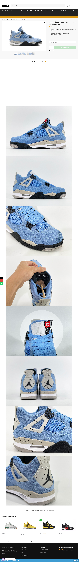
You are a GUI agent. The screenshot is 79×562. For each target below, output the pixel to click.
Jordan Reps (7, 19)
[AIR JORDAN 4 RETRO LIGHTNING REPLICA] (29, 525)
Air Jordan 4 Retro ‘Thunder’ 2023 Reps (47, 531)
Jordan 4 (11, 19)
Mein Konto (69, 5)
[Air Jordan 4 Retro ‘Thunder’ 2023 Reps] (48, 525)
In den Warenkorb (65, 47)
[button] (45, 23)
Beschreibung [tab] (35, 61)
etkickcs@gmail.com (9, 548)
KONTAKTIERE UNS (44, 552)
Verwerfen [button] (76, 560)
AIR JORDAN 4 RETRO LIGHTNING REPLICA (28, 532)
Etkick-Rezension (24, 555)
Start (3, 19)
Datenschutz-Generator (44, 550)
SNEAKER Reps (51, 510)
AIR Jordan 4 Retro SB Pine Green (8, 531)
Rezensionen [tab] (42, 61)
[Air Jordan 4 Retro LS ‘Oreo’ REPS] (67, 525)
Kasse (75, 5)
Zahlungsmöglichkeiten (44, 553)
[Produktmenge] (50, 47)
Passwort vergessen (25, 550)
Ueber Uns (23, 553)
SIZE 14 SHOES (46, 510)
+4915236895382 (11, 547)
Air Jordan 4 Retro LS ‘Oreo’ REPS (65, 531)
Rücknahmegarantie (44, 549)
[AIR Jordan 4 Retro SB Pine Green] (10, 525)
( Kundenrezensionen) (58, 38)
